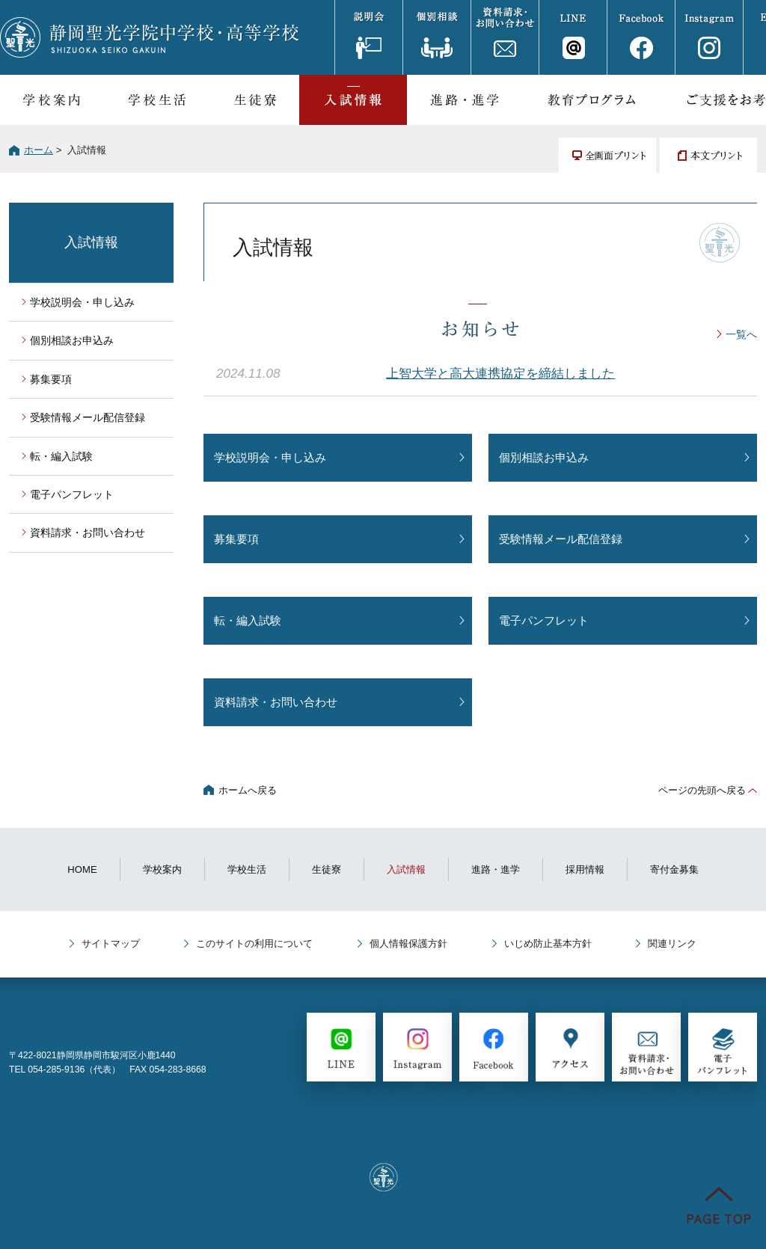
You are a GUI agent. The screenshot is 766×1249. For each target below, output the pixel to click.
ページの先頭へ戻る (702, 790)
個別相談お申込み (544, 457)
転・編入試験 (247, 620)
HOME (81, 869)
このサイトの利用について (254, 943)
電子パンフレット (544, 620)
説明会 (368, 37)
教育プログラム (591, 100)
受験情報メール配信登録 (560, 539)
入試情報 (353, 100)
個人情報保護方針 (408, 943)
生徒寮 (255, 100)
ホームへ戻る (247, 790)
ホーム (38, 150)
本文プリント (708, 155)
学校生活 (156, 100)
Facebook (641, 37)
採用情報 (585, 869)
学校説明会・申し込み (270, 457)
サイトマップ (111, 943)
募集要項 (236, 539)
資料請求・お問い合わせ (505, 37)
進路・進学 (464, 100)
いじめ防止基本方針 (548, 943)
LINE (573, 37)
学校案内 (51, 100)
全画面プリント (607, 155)
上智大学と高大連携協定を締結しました (500, 373)
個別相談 (436, 37)
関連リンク (672, 943)
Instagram (709, 37)
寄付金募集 (674, 869)
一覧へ (741, 334)
